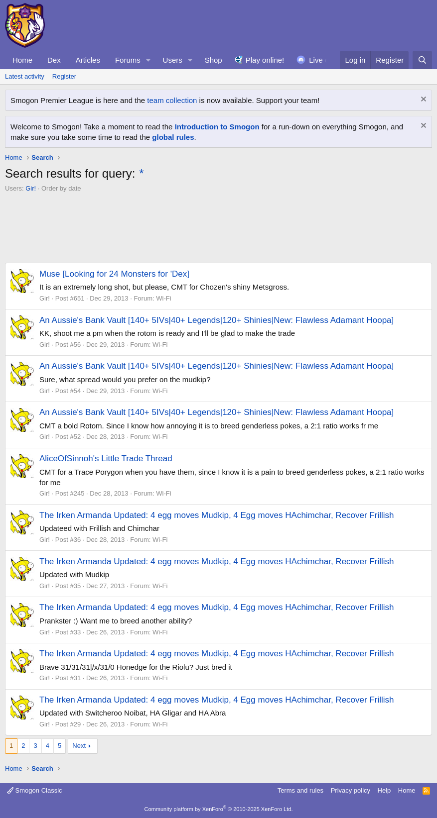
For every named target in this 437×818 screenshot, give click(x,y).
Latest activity (24, 76)
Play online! (265, 60)
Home (22, 60)
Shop (213, 60)
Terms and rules (300, 790)
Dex (54, 60)
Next (79, 745)
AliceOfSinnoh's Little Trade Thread (105, 458)
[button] (148, 60)
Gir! (30, 188)
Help (384, 790)
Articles (88, 60)
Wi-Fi (163, 298)
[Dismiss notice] (422, 100)
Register (64, 76)
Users (172, 60)
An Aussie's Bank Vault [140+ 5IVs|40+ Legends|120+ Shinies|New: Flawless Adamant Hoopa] (216, 320)
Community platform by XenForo (219, 809)
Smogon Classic (34, 790)
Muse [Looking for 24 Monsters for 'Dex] (114, 274)
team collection (172, 100)
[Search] (422, 60)
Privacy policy (350, 790)
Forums (128, 60)
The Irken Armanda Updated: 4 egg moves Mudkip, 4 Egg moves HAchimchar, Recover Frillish (216, 515)
